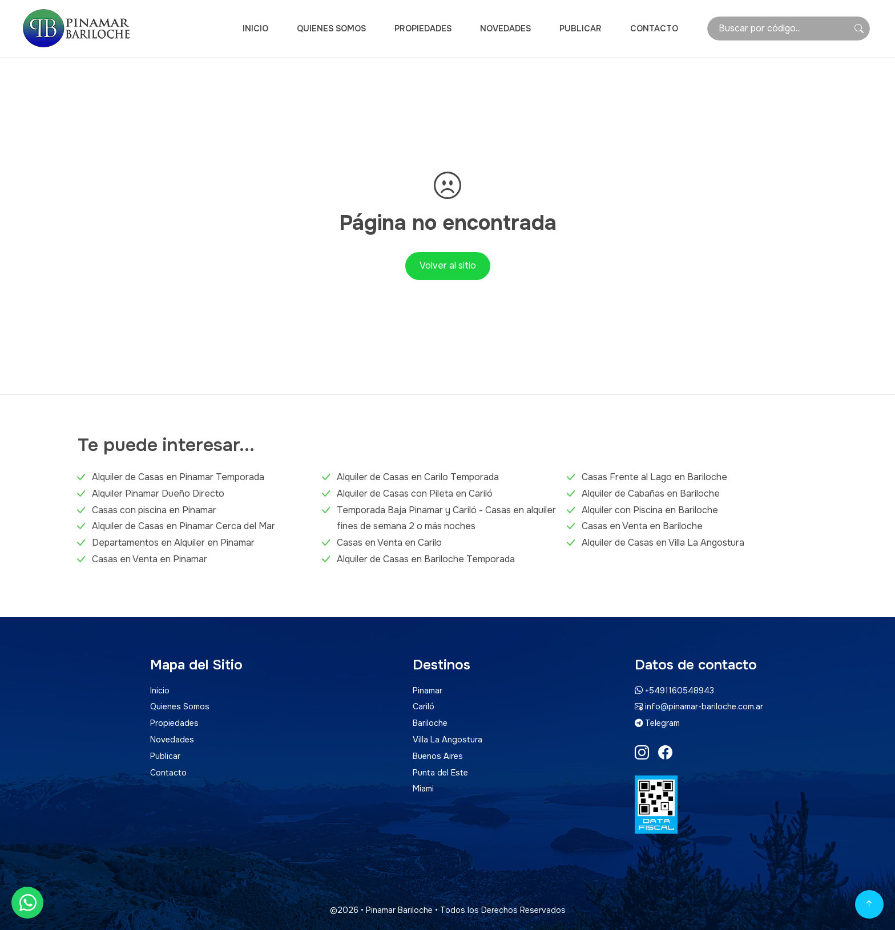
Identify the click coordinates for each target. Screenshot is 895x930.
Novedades (505, 28)
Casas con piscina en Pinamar (154, 510)
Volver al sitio (448, 265)
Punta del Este (440, 772)
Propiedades (422, 28)
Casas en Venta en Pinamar (149, 559)
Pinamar (427, 690)
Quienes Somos (331, 28)
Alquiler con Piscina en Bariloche (650, 510)
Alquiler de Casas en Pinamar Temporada (178, 477)
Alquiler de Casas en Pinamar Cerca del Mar (183, 526)
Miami (423, 788)
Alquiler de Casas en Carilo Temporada (418, 477)
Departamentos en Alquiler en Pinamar (173, 543)
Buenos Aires (438, 756)
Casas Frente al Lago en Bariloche (654, 477)
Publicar (580, 28)
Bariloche (430, 723)
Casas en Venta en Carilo (389, 543)
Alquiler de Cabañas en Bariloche (651, 493)
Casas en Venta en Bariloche (642, 526)
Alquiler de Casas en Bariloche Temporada (426, 559)
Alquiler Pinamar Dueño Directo (158, 493)
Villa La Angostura (447, 739)
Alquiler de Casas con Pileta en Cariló (415, 493)
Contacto (654, 28)
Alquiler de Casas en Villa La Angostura (663, 543)
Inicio (255, 28)
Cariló (423, 706)
